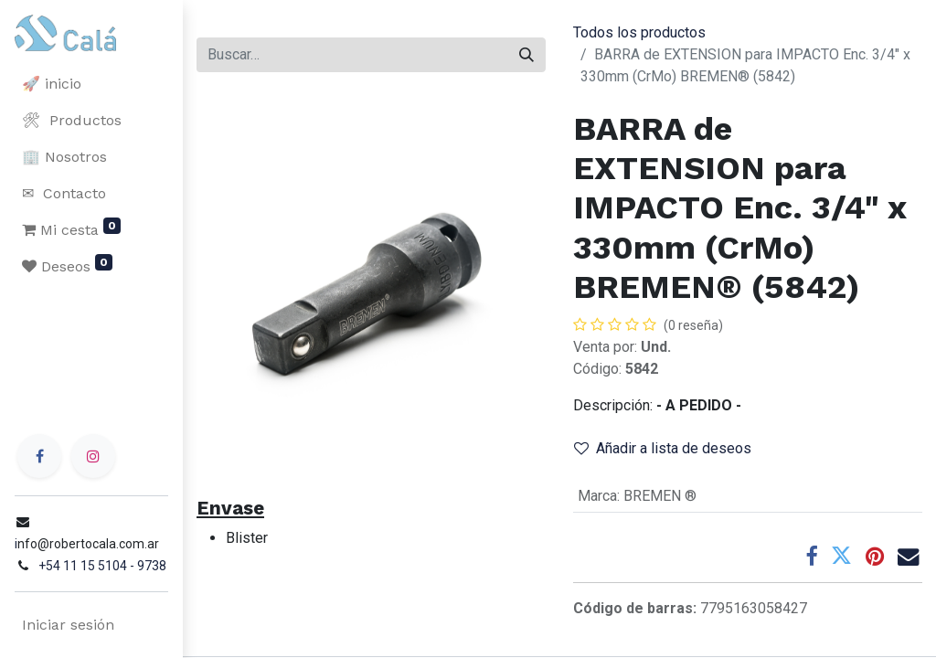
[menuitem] (91, 84)
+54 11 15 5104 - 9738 (102, 565)
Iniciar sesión (68, 624)
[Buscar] (526, 54)
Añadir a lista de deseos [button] (662, 448)
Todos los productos (639, 32)
